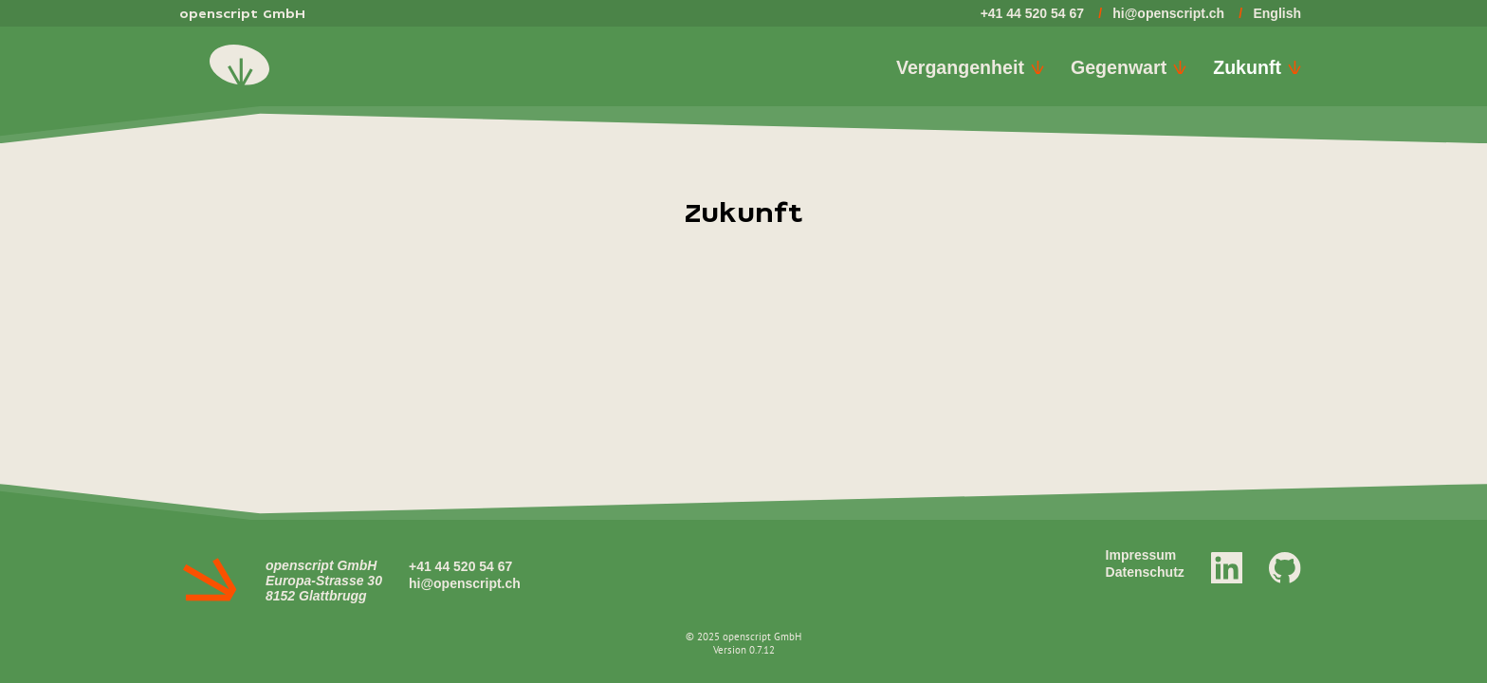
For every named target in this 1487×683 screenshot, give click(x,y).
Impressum (1141, 555)
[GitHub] (1285, 566)
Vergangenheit (970, 67)
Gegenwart (1128, 67)
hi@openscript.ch (1168, 13)
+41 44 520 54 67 (1032, 13)
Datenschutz (1145, 572)
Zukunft (1257, 67)
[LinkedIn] (1227, 566)
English (1277, 13)
